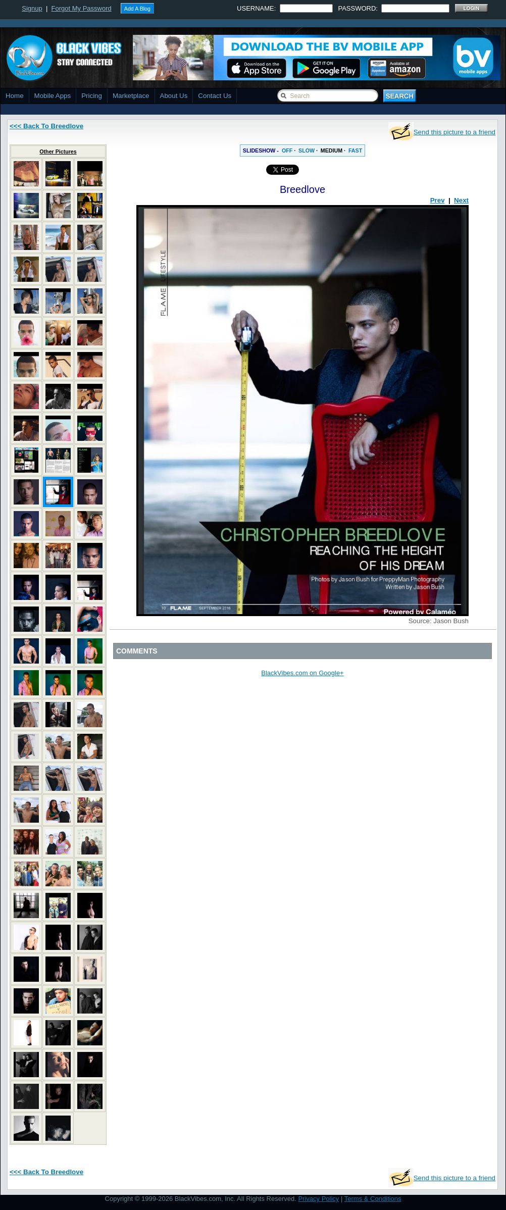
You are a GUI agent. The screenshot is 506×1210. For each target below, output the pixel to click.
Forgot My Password (82, 8)
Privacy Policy (318, 1198)
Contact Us (214, 95)
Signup (32, 8)
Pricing (91, 95)
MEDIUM (331, 150)
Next (461, 200)
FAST (355, 150)
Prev (437, 200)
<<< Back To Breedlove (46, 126)
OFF (287, 150)
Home (15, 95)
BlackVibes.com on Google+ (302, 673)
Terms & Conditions (372, 1198)
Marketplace (131, 95)
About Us (174, 95)
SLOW (306, 150)
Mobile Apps (52, 95)
